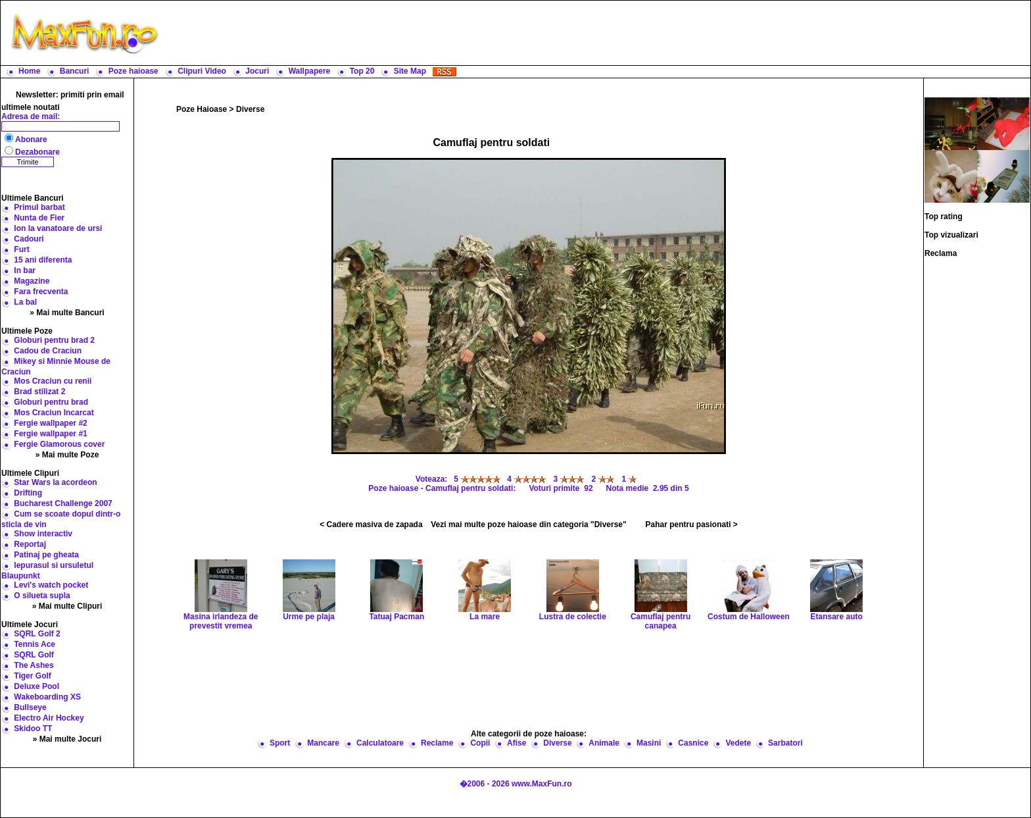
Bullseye (30, 707)
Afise (516, 743)
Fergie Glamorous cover (59, 444)
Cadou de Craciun (48, 350)
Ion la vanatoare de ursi (58, 228)
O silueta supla (42, 595)
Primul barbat (39, 207)
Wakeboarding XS (47, 697)
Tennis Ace (34, 644)
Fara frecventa (41, 291)
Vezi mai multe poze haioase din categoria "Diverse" (529, 524)
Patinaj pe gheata (46, 554)
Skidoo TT (33, 728)
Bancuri (74, 71)
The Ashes (33, 665)
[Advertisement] (597, 33)
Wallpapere (310, 71)
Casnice (693, 743)
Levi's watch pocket (51, 585)
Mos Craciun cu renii (52, 381)
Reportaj (30, 544)
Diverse (250, 109)
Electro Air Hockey (49, 718)
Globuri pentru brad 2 (54, 340)
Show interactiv (43, 533)
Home (29, 71)
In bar (25, 270)
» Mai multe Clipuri (67, 606)
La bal (25, 302)
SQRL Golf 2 (37, 633)
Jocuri (257, 71)
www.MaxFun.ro (542, 783)
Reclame (437, 743)
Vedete (738, 743)
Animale (603, 743)
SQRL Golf (33, 654)
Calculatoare (380, 743)
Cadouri (28, 238)
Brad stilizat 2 (39, 391)
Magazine (31, 281)
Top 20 (362, 71)
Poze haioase (133, 71)
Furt (21, 249)
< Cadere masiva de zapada (371, 524)
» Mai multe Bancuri (67, 312)
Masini (648, 743)
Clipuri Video (202, 71)
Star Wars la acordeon (55, 482)
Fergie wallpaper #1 (50, 433)
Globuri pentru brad (51, 402)
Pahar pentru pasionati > (691, 524)
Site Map (410, 71)
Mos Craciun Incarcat (53, 412)
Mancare (323, 743)
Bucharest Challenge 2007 (63, 503)
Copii (480, 743)
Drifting (28, 493)
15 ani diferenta (43, 260)
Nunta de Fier (39, 217)
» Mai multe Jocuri (67, 739)
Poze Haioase (201, 109)
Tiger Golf (32, 675)
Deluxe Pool (36, 686)
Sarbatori (785, 743)
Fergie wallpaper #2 (50, 423)
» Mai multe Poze (67, 454)
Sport (280, 743)
